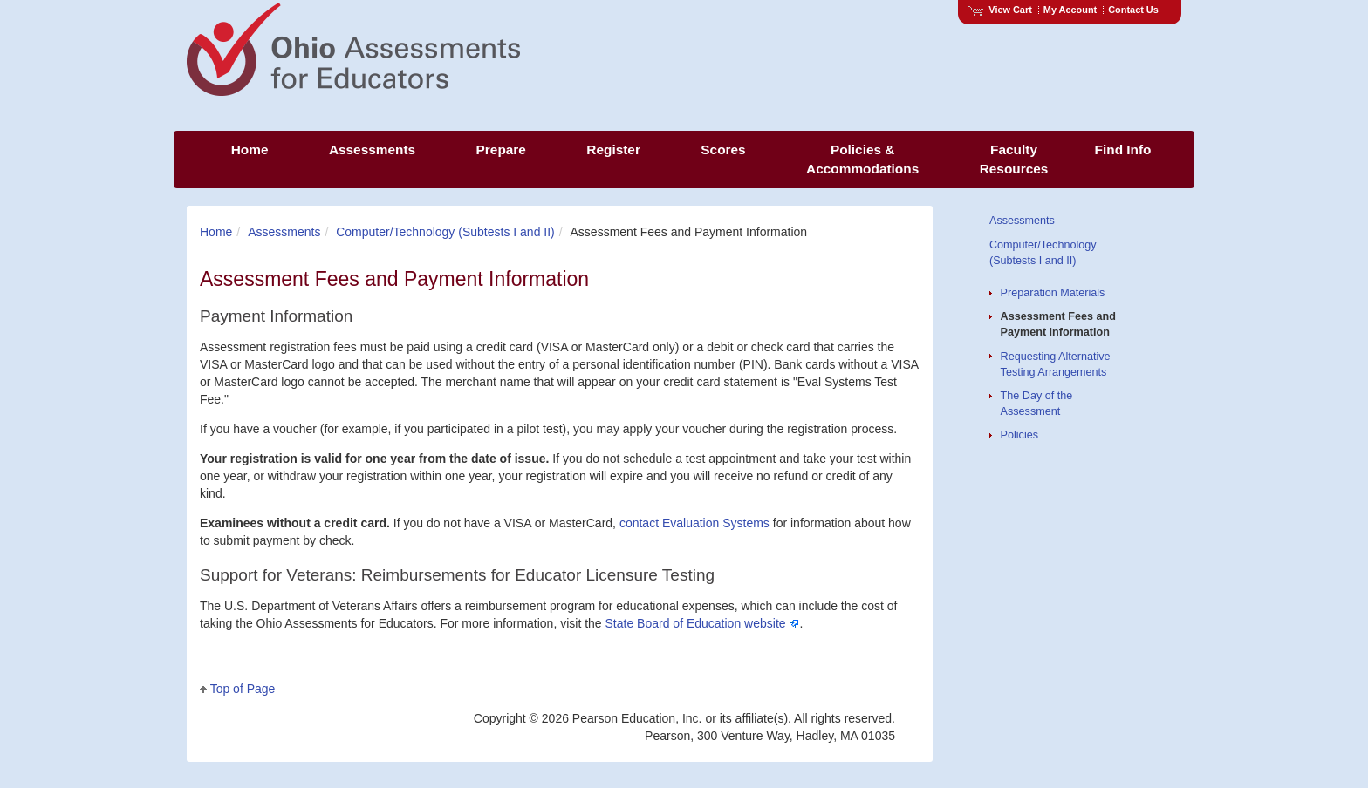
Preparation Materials (1053, 293)
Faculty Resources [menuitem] (1014, 159)
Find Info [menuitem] (1123, 149)
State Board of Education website (702, 623)
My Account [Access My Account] (1070, 9)
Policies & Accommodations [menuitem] (862, 159)
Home (216, 232)
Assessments (284, 232)
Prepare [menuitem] (501, 149)
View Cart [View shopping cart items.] (1000, 9)
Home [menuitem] (250, 149)
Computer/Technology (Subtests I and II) (445, 232)
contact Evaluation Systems (694, 523)
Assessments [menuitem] (372, 149)
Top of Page (243, 689)
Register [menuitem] (613, 149)
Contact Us (1133, 9)
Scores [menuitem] (723, 149)
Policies (1019, 435)
